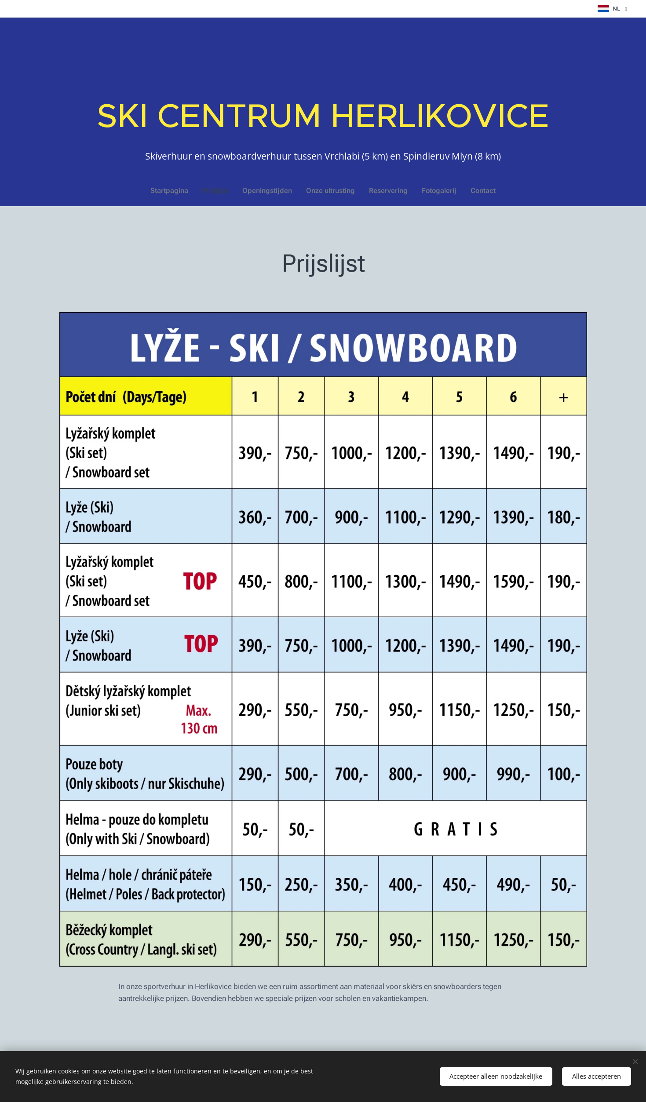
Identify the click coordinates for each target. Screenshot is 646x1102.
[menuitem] (177, 191)
